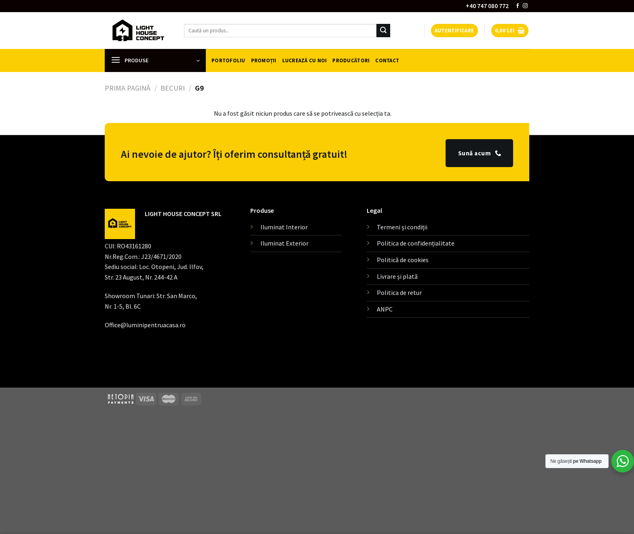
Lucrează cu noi (304, 60)
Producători (351, 60)
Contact (387, 60)
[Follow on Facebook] (517, 6)
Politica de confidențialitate (415, 243)
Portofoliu (228, 60)
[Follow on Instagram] (525, 6)
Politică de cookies (403, 260)
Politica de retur (399, 292)
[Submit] (383, 31)
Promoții (264, 60)
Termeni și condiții (402, 227)
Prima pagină (127, 88)
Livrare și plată (397, 276)
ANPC (385, 309)
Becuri (173, 88)
